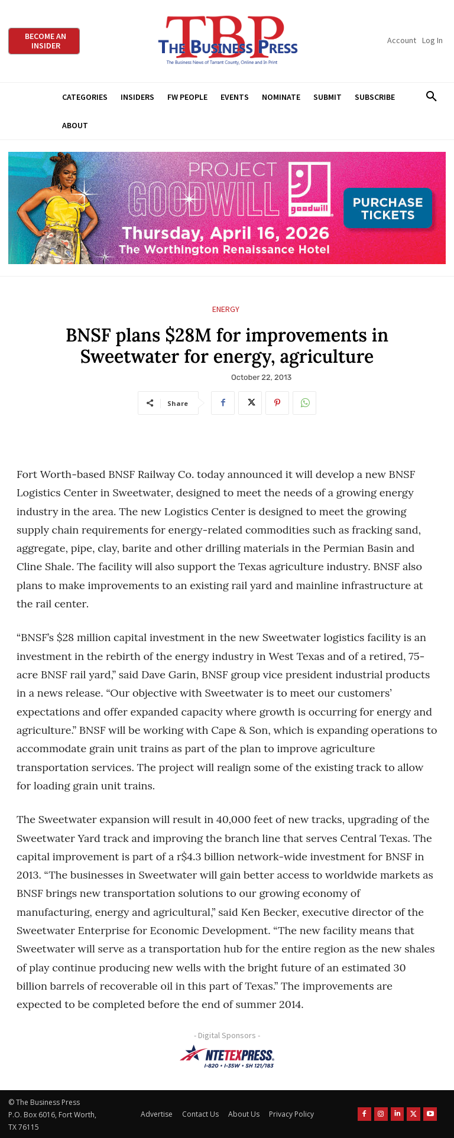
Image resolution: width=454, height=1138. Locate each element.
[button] (431, 97)
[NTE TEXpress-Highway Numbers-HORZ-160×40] (227, 1056)
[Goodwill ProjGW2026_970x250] (227, 208)
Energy (226, 309)
